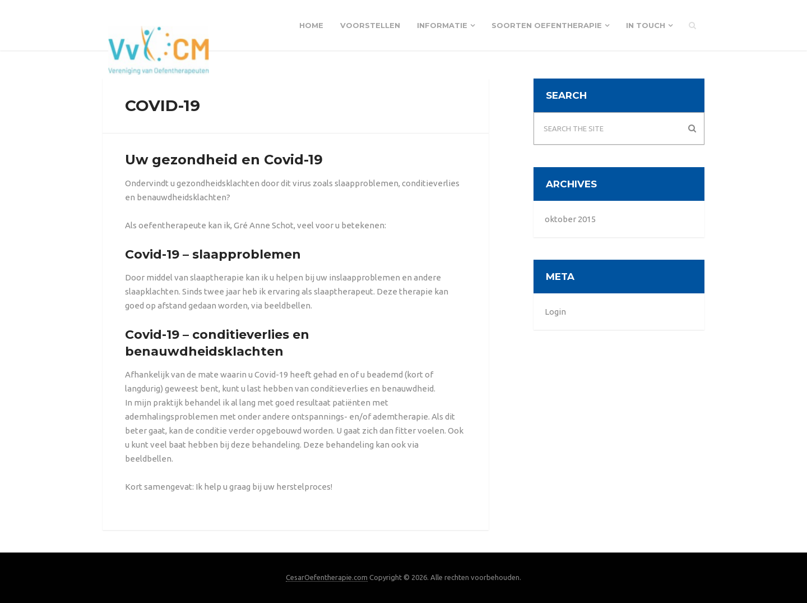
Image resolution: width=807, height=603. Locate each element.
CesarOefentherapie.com (327, 577)
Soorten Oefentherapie (546, 25)
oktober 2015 (570, 219)
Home (311, 25)
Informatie (442, 25)
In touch (645, 25)
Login (555, 311)
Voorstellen (370, 25)
